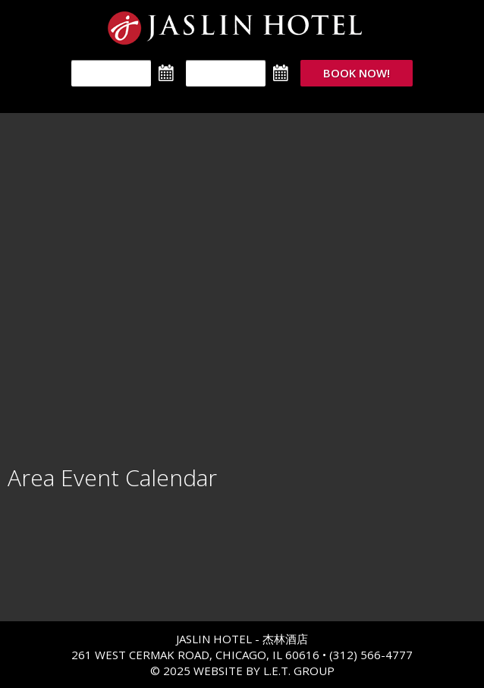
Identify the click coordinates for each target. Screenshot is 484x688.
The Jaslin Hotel (242, 28)
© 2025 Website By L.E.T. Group (242, 670)
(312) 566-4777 (371, 654)
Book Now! (356, 72)
